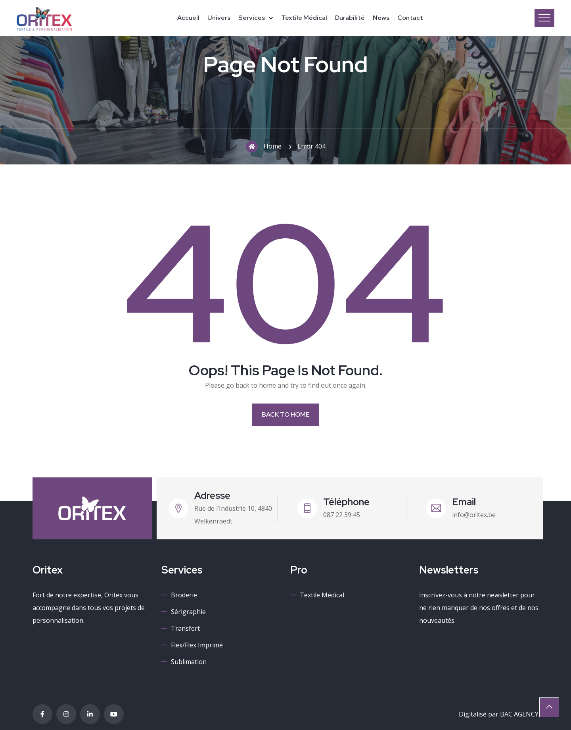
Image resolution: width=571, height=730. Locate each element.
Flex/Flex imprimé (197, 645)
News (381, 18)
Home (264, 147)
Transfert (185, 628)
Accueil (188, 18)
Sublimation (189, 661)
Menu (544, 17)
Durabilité (350, 18)
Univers (218, 18)
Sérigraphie (188, 611)
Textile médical (304, 18)
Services (251, 18)
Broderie (184, 595)
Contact (410, 18)
